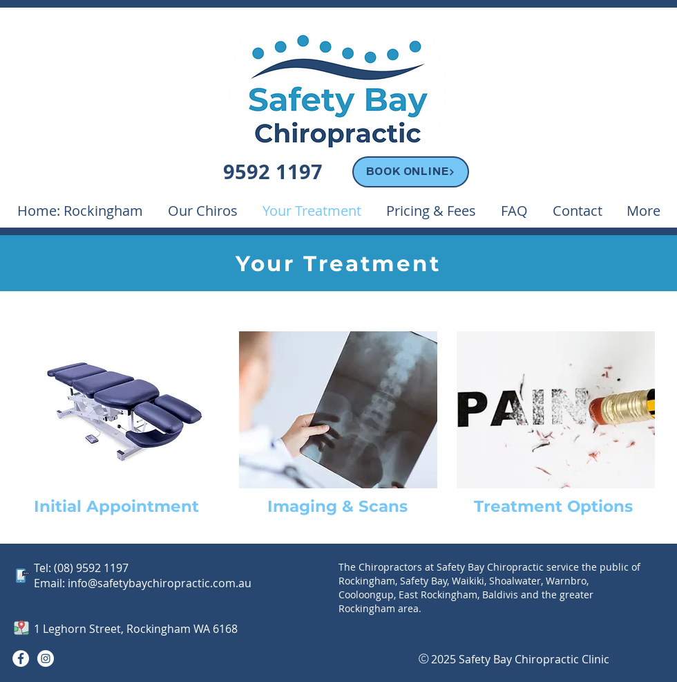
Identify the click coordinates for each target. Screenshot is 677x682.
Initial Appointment (116, 506)
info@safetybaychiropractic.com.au (159, 583)
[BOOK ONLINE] (410, 171)
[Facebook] (20, 658)
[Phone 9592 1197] (274, 173)
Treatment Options (553, 506)
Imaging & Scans (337, 506)
